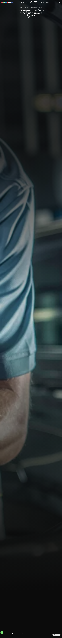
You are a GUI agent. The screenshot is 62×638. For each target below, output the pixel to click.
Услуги (21, 2)
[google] (10, 2)
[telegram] (6, 2)
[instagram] (2, 2)
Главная (20, 7)
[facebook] (12, 2)
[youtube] (8, 2)
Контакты (47, 2)
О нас (41, 2)
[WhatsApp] (1, 632)
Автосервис (26, 7)
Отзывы (26, 2)
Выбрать (56, 634)
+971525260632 (59, 2)
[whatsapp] (4, 2)
